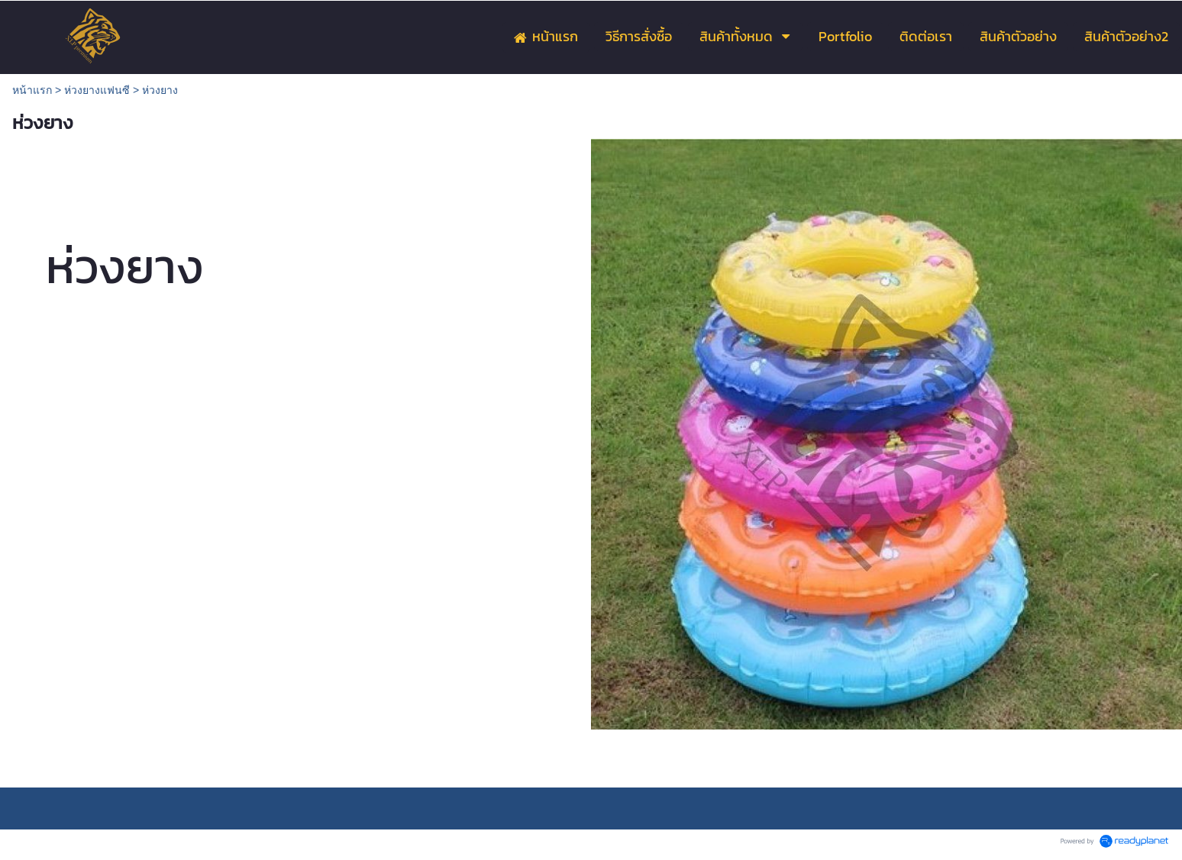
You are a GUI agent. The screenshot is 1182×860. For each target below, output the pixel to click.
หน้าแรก (32, 90)
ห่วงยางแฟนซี (97, 90)
